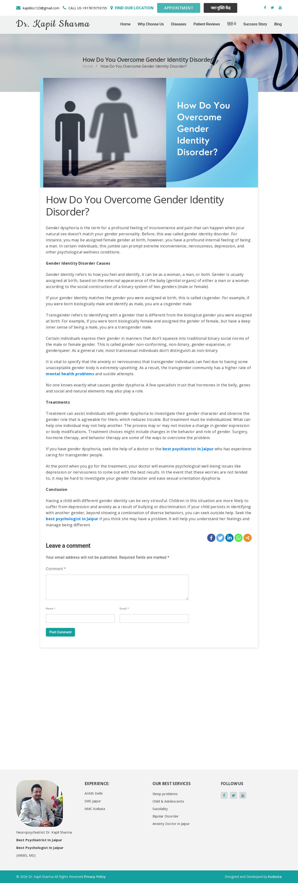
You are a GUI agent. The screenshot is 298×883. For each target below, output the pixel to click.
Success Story (255, 26)
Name (50, 608)
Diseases (178, 26)
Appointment (178, 9)
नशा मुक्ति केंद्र (220, 9)
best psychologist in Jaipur (72, 518)
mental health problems (70, 373)
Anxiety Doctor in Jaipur (171, 823)
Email (124, 608)
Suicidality (160, 808)
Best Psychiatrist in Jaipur (39, 840)
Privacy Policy (95, 876)
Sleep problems (165, 793)
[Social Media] (132, 9)
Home (125, 26)
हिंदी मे (231, 26)
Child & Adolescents (168, 801)
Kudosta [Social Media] (275, 876)
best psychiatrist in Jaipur (188, 448)
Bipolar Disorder (165, 816)
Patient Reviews (206, 26)
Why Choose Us (151, 26)
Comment (56, 569)
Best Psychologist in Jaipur (40, 847)
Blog (278, 26)
